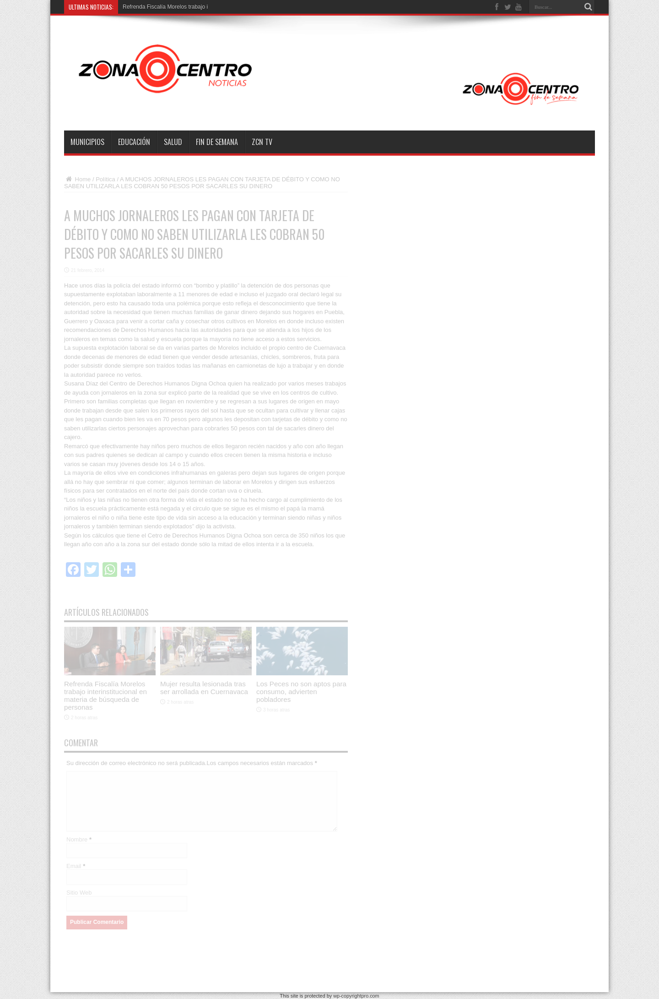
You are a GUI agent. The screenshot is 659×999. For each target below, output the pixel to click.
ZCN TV (262, 141)
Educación (134, 141)
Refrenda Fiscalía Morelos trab (160, 7)
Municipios (87, 141)
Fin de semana (217, 141)
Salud (173, 141)
